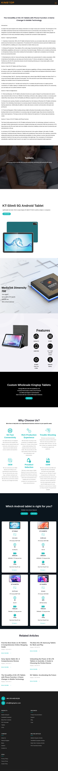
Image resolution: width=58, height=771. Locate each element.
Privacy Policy (4, 758)
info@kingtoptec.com (13, 703)
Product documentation (36, 714)
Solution (3, 745)
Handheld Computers (6, 717)
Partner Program (5, 740)
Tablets (3, 725)
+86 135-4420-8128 (13, 698)
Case (32, 722)
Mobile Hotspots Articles (37, 738)
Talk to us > (24, 513)
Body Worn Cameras (6, 719)
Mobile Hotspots (5, 714)
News (2, 743)
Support (32, 717)
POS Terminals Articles (36, 745)
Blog (32, 719)
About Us (3, 738)
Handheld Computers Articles (38, 740)
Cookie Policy (4, 763)
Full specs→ (15, 570)
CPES (2, 727)
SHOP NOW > (34, 513)
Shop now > (29, 398)
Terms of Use (4, 761)
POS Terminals (4, 722)
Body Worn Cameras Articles (37, 743)
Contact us (4, 748)
